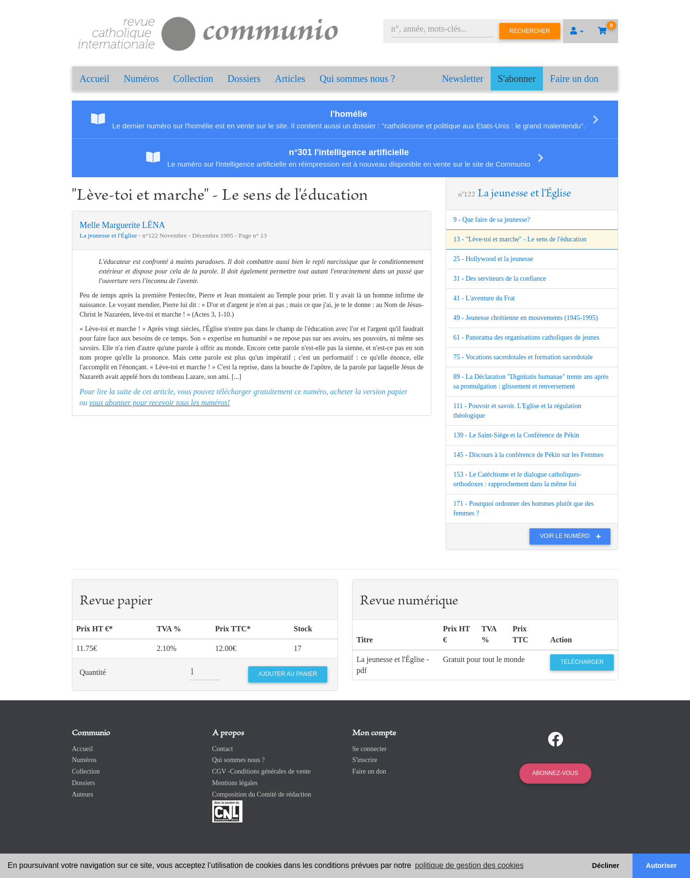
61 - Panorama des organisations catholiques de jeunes (526, 337)
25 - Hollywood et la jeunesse (493, 258)
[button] (577, 31)
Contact (222, 749)
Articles (290, 78)
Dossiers (244, 78)
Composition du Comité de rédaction (261, 794)
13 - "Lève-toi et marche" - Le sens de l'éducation (519, 239)
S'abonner (517, 78)
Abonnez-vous (555, 773)
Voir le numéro (573, 536)
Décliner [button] (606, 865)
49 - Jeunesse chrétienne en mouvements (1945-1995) (525, 317)
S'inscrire (364, 760)
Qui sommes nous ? (357, 78)
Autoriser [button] (661, 865)
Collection (193, 78)
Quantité (93, 672)
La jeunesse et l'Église (109, 235)
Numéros (141, 78)
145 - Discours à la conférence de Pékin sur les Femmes (528, 454)
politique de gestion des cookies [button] (469, 865)
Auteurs (82, 794)
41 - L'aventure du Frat (484, 298)
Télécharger (582, 662)
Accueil (94, 78)
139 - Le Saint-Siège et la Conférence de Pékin (516, 435)
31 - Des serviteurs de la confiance (499, 278)
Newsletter (462, 78)
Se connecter (369, 749)
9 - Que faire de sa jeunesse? (491, 219)
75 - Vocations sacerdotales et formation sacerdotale (523, 357)
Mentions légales (235, 783)
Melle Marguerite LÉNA (122, 225)
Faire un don (574, 78)
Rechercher (529, 31)
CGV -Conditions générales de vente (261, 771)
